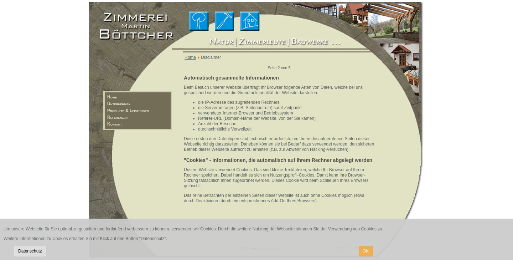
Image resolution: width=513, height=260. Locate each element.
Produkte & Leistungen (128, 110)
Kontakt (114, 124)
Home (112, 97)
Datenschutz (30, 251)
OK (366, 251)
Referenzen (117, 117)
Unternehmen (118, 103)
